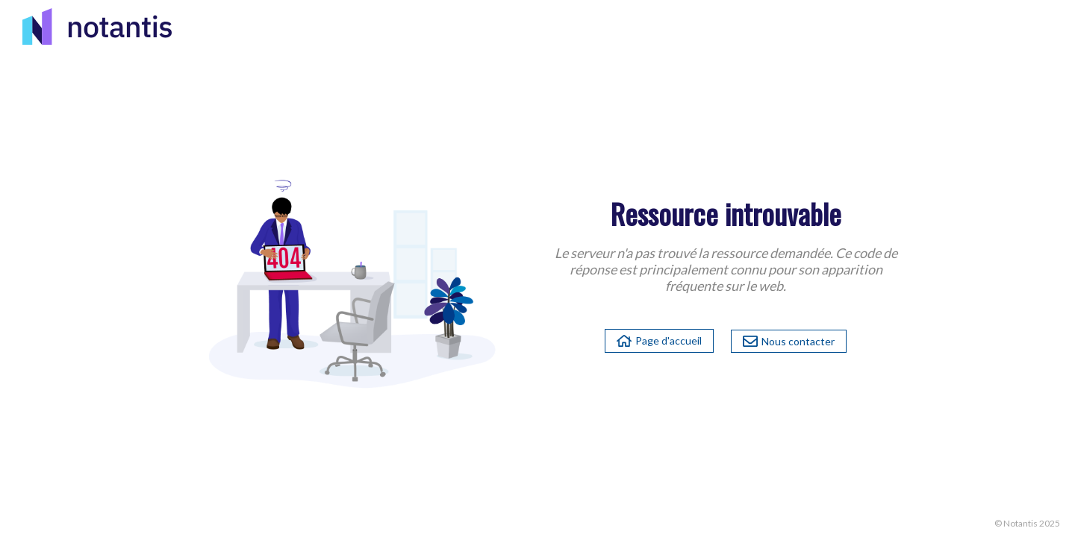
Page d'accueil (659, 340)
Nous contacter (789, 341)
